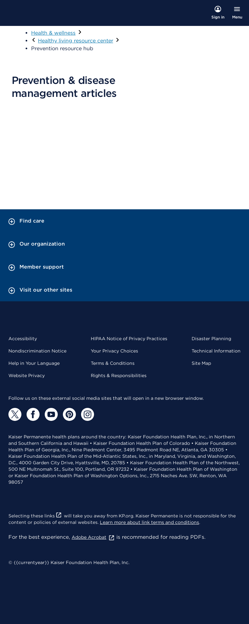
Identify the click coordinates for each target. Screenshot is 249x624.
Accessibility (22, 338)
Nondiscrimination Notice (37, 350)
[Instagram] (87, 414)
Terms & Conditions (113, 363)
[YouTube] (51, 414)
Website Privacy (26, 375)
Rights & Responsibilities (119, 375)
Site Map (201, 363)
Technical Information (216, 350)
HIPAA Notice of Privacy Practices (129, 338)
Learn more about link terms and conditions (149, 522)
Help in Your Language (34, 363)
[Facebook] (33, 414)
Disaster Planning (211, 338)
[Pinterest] (69, 414)
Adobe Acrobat (93, 537)
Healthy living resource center (75, 41)
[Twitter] (14, 414)
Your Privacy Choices (114, 350)
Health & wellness (53, 33)
